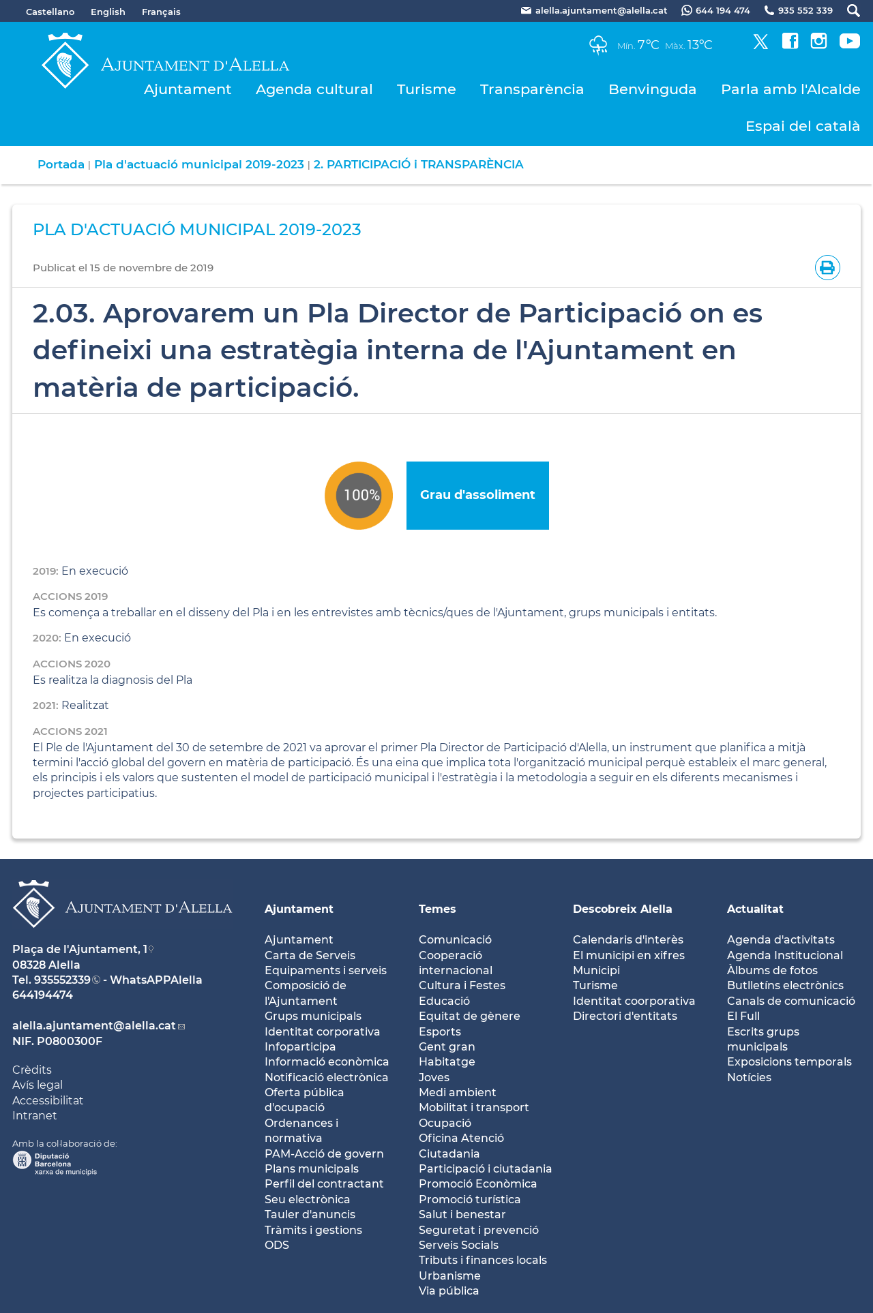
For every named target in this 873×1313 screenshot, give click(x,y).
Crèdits (32, 1069)
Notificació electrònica (327, 1077)
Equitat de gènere (469, 1016)
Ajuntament (188, 88)
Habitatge (447, 1061)
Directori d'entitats (625, 1016)
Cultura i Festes (462, 985)
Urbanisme (450, 1275)
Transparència (532, 88)
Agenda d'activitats (781, 939)
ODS (277, 1245)
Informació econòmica (327, 1061)
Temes (437, 909)
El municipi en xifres (629, 955)
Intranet (34, 1115)
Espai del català (803, 125)
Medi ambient (458, 1092)
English (108, 11)
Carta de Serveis (310, 955)
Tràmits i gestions (313, 1230)
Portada (61, 164)
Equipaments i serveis (326, 970)
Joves (434, 1077)
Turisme (426, 88)
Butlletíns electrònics (785, 985)
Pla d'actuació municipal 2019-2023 (199, 164)
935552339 (62, 980)
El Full (743, 1016)
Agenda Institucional (785, 955)
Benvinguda (652, 88)
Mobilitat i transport (474, 1107)
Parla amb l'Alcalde (791, 88)
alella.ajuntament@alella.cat (94, 1025)
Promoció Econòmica (478, 1183)
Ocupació (445, 1123)
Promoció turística (470, 1199)
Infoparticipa (300, 1046)
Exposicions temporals (789, 1061)
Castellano (50, 11)
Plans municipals (312, 1168)
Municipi (596, 970)
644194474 (42, 994)
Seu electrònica (308, 1199)
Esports (440, 1031)
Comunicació (455, 939)
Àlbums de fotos (772, 970)
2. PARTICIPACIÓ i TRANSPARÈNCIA (419, 164)
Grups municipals (313, 1016)
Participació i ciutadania (485, 1168)
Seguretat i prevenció (479, 1230)
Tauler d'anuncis (310, 1214)
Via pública (449, 1290)
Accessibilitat (48, 1100)
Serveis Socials (459, 1245)
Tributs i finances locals (483, 1260)
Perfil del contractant (324, 1183)
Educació (444, 1001)
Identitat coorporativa (634, 1001)
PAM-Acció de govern (324, 1153)
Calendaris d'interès (628, 939)
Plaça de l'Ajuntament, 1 (79, 949)
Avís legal (37, 1084)
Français (161, 11)
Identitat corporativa (323, 1031)
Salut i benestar (462, 1214)
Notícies (749, 1077)
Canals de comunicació (791, 1001)
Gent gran (447, 1046)
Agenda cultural (314, 88)
